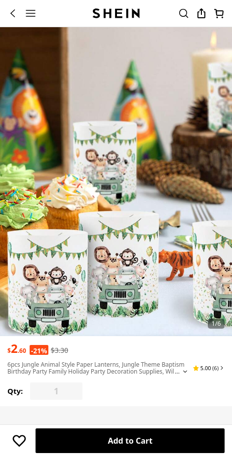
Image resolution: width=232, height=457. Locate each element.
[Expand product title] (185, 371)
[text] (16, 348)
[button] (209, 368)
